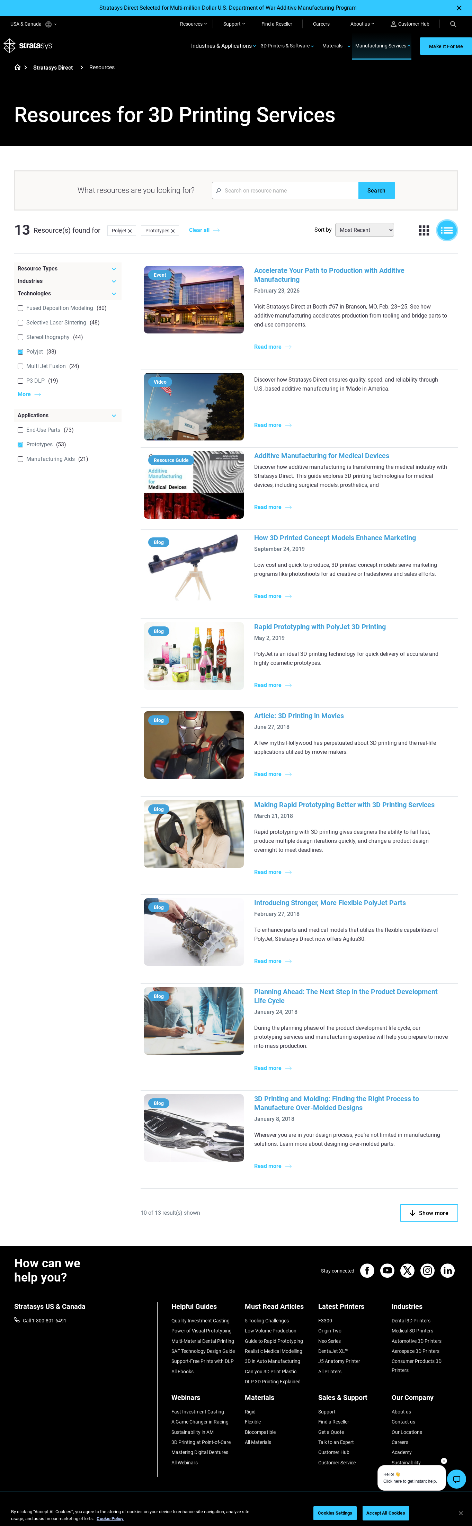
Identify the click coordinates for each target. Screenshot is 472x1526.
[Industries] (68, 281)
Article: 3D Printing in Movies (299, 716)
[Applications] (68, 415)
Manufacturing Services (380, 45)
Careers (321, 24)
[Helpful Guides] (204, 1309)
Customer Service (337, 1462)
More (24, 394)
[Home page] (15, 67)
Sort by (323, 229)
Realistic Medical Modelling (273, 1351)
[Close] (459, 8)
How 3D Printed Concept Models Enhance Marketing (335, 538)
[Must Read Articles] (278, 1309)
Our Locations (407, 1432)
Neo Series (329, 1341)
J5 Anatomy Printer (339, 1361)
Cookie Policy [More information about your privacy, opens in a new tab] (110, 1518)
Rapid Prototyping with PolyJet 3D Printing (320, 627)
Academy (402, 1452)
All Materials (258, 1442)
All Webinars (184, 1462)
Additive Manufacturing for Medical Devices (321, 456)
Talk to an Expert (336, 1442)
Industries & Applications (221, 46)
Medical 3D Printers (412, 1330)
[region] (236, 1513)
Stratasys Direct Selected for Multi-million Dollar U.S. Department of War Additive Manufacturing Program (228, 8)
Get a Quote (331, 1432)
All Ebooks (182, 1371)
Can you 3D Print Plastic (270, 1371)
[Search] (453, 24)
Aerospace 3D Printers (415, 1351)
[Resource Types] (68, 268)
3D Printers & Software (285, 45)
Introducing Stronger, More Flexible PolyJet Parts (330, 903)
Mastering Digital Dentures (199, 1452)
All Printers (329, 1371)
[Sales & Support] (351, 1400)
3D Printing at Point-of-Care (201, 1442)
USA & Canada (33, 24)
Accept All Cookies (385, 1513)
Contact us (403, 1422)
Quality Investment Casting (200, 1320)
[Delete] (130, 230)
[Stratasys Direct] (81, 67)
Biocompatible (260, 1432)
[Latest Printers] (351, 1309)
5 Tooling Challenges (267, 1320)
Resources (191, 24)
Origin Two (329, 1330)
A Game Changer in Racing (200, 1422)
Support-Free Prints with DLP (202, 1361)
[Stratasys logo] (28, 45)
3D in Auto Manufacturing (272, 1361)
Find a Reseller (276, 24)
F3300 (325, 1320)
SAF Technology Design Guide (203, 1351)
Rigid (250, 1412)
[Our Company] (425, 1400)
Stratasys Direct (53, 67)
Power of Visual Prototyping (201, 1330)
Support (232, 24)
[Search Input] (285, 190)
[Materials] (278, 1400)
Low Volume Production (270, 1330)
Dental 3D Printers (411, 1320)
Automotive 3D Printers (417, 1341)
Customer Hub (410, 24)
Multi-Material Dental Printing (202, 1341)
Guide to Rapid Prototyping (274, 1341)
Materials (332, 45)
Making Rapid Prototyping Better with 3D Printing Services (344, 805)
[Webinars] (204, 1400)
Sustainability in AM (192, 1432)
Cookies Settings (335, 1513)
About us (360, 24)
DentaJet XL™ (333, 1351)
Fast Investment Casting (197, 1412)
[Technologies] (68, 293)
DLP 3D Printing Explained (273, 1381)
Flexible (253, 1422)
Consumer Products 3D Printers (417, 1365)
